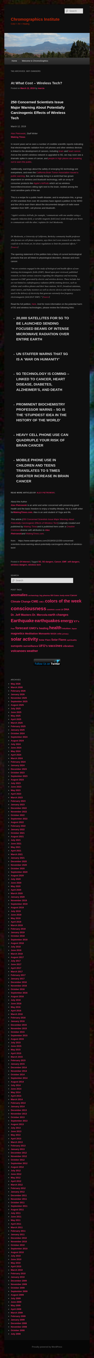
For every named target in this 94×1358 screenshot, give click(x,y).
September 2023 (19, 776)
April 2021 (16, 850)
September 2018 (19, 939)
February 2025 (18, 726)
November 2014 (19, 1071)
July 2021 (16, 840)
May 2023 (16, 790)
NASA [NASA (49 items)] (54, 634)
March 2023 (17, 797)
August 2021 (17, 836)
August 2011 (17, 1209)
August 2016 (17, 996)
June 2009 (16, 1302)
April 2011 (16, 1224)
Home (14, 61)
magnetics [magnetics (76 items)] (17, 633)
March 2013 (17, 1142)
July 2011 (16, 1213)
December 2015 (19, 1025)
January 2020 (18, 897)
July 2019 (16, 911)
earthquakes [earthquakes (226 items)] (47, 620)
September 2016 (19, 993)
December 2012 (19, 1152)
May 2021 (16, 847)
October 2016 (18, 989)
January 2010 (18, 1277)
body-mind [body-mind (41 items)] (64, 595)
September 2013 (19, 1121)
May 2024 (16, 751)
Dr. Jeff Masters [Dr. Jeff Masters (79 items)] (21, 614)
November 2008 (19, 1327)
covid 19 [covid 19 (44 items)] (59, 609)
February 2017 (18, 975)
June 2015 (16, 1046)
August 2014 (17, 1081)
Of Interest (25, 562)
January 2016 (18, 1021)
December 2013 (19, 1110)
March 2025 (17, 723)
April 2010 (16, 1266)
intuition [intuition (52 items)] (66, 628)
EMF (64, 562)
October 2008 (18, 1330)
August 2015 (17, 1039)
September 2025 (19, 701)
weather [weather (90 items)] (32, 651)
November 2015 (19, 1028)
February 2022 (18, 826)
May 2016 (16, 1007)
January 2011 (18, 1234)
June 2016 (16, 1003)
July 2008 (16, 1334)
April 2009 (16, 1309)
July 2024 (16, 744)
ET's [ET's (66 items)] (76, 621)
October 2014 (18, 1074)
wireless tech (34, 565)
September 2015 (19, 1035)
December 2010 (19, 1238)
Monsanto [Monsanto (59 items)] (44, 633)
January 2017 (18, 978)
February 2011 (18, 1231)
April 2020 (16, 890)
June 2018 (16, 950)
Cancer (57, 562)
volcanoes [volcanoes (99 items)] (18, 651)
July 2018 (16, 946)
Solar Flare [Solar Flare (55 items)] (45, 640)
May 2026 (16, 684)
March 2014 (17, 1099)
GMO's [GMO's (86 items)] (33, 628)
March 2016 (17, 1014)
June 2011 (16, 1216)
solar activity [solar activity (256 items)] (24, 639)
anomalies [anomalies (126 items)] (19, 595)
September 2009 (19, 1291)
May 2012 (16, 1177)
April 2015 (16, 1053)
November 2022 (19, 811)
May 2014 (16, 1092)
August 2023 (17, 779)
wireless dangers (19, 565)
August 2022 (17, 822)
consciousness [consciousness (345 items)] (28, 608)
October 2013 (18, 1117)
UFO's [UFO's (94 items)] (43, 646)
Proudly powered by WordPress (47, 1347)
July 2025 (16, 708)
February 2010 (18, 1273)
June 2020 (16, 883)
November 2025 (19, 698)
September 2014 (19, 1078)
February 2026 (18, 691)
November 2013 (19, 1113)
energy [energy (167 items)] (67, 621)
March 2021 (17, 854)
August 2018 (17, 943)
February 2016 (18, 1017)
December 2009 (19, 1280)
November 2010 (19, 1241)
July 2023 (16, 783)
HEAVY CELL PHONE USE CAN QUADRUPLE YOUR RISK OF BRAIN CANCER (42, 440)
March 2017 (17, 971)
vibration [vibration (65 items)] (68, 646)
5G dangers (47, 562)
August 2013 (17, 1124)
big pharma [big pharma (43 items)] (45, 595)
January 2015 (18, 1064)
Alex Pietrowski (18, 133)
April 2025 (16, 719)
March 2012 (17, 1184)
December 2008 (19, 1323)
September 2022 (19, 818)
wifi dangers (73, 562)
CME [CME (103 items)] (34, 601)
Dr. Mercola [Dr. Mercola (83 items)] (40, 614)
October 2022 (18, 815)
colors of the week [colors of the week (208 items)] (63, 601)
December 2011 (19, 1195)
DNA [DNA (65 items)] (66, 609)
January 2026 (18, 694)
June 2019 (16, 914)
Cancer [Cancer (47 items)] (73, 595)
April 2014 (16, 1096)
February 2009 (18, 1316)
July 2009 (16, 1298)
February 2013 (18, 1145)
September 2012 (19, 1163)
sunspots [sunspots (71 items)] (17, 646)
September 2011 (19, 1206)
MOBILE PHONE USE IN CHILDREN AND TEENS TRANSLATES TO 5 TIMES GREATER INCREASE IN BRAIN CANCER (42, 470)
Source (15, 247)
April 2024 (16, 755)
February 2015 (18, 1060)
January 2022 (18, 829)
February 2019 (18, 929)
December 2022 (19, 808)
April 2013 (16, 1138)
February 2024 (18, 762)
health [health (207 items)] (55, 627)
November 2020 (19, 865)
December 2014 (19, 1067)
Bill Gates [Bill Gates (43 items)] (55, 595)
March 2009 (17, 1312)
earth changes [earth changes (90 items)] (58, 614)
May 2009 (16, 1305)
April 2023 (16, 794)
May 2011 (16, 1220)
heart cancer (74, 151)
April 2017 (16, 968)
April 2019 (16, 922)
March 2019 (17, 925)
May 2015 (16, 1049)
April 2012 (16, 1181)
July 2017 (16, 961)
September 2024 (19, 737)
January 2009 (18, 1319)
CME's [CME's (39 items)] (41, 602)
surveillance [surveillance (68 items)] (30, 646)
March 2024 (17, 758)
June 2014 (16, 1089)
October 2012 (18, 1160)
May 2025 (16, 715)
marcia (41, 88)
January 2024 (18, 765)
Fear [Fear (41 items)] (13, 629)
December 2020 (19, 861)
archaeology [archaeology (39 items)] (33, 595)
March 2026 (17, 687)
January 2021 (18, 858)
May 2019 (16, 918)
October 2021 (18, 833)
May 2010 (16, 1263)
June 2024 (16, 747)
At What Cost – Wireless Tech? (36, 83)
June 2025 (16, 712)
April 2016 (16, 1010)
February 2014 (18, 1103)
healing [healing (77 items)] (43, 628)
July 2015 (16, 1042)
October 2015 (18, 1032)
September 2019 (19, 904)
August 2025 (17, 705)
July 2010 (16, 1256)
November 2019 (19, 900)
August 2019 (17, 907)
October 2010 (18, 1245)
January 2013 (18, 1149)
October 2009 (18, 1288)
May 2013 (16, 1135)
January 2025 (18, 730)
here (34, 304)
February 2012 (18, 1188)
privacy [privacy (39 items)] (65, 634)
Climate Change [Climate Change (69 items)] (21, 601)
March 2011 (17, 1227)
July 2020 (16, 879)
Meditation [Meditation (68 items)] (31, 633)
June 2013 (16, 1131)
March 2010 (17, 1270)
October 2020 (18, 868)
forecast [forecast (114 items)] (21, 628)
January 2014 (18, 1106)
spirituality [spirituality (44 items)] (72, 640)
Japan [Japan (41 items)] (74, 629)
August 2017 (17, 957)
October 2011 (18, 1202)
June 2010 (16, 1259)
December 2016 (19, 982)
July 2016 (16, 1000)
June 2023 (16, 786)
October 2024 (18, 733)
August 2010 (17, 1252)
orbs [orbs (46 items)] (59, 634)
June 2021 (16, 843)
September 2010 (19, 1248)
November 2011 (19, 1199)
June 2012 (16, 1174)
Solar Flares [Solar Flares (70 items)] (58, 639)
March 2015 (17, 1057)
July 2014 (16, 1085)
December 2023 (19, 769)
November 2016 (19, 985)
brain (61, 151)
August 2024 (17, 740)
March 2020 (17, 893)
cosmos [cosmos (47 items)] (51, 609)
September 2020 (19, 872)
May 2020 (16, 886)
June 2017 (16, 964)
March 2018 (17, 953)
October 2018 (18, 936)
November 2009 (19, 1284)
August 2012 (17, 1167)
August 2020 (17, 875)
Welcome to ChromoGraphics (35, 61)
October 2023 (18, 772)
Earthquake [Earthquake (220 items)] (22, 620)
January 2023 (18, 804)
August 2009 (17, 1295)
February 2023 (18, 801)
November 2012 (19, 1156)
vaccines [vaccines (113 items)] (55, 646)
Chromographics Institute (35, 19)
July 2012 (16, 1170)
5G (40, 562)
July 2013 (16, 1128)
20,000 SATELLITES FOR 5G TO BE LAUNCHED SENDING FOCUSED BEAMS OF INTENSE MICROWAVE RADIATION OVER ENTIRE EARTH (42, 328)
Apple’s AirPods (41, 183)
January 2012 (18, 1191)
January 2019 (18, 932)
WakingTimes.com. (23, 512)
